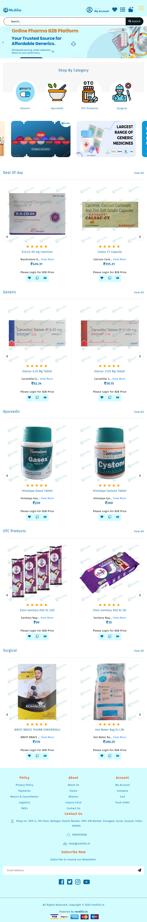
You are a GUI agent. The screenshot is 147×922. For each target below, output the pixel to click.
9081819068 (76, 835)
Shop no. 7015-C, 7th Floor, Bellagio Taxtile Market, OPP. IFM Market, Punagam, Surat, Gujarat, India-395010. (76, 823)
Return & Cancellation (24, 796)
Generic (25, 108)
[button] (3, 42)
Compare (122, 790)
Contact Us (73, 808)
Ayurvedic (57, 108)
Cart (122, 796)
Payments (24, 790)
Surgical (122, 108)
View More (47, 259)
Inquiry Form (73, 802)
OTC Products (89, 108)
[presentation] (7, 237)
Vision (74, 790)
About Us (73, 784)
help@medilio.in (76, 844)
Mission (73, 796)
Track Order (122, 802)
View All (139, 172)
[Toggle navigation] (141, 8)
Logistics (24, 802)
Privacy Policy (24, 784)
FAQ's (24, 808)
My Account (122, 784)
